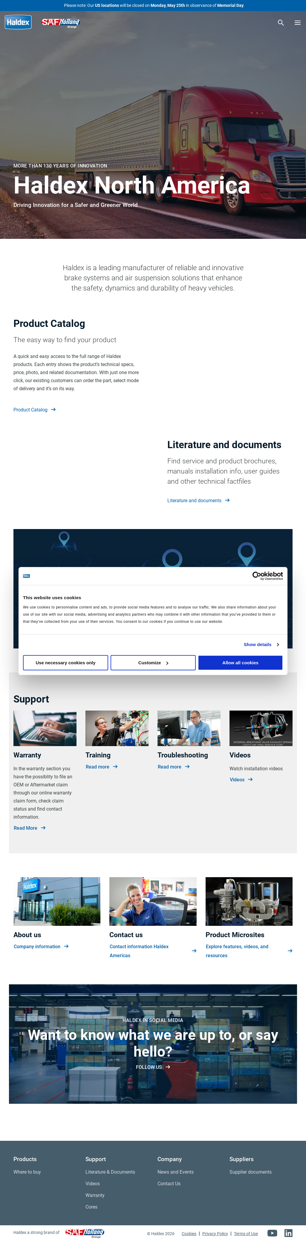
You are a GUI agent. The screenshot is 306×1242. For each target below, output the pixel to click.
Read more (101, 789)
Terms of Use (246, 1233)
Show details (258, 644)
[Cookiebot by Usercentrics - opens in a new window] (257, 575)
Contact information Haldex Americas (153, 973)
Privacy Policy (215, 1233)
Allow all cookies (240, 662)
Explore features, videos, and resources (249, 973)
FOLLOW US (153, 1089)
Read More (29, 850)
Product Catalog (34, 409)
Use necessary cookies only (65, 662)
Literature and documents (198, 512)
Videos (241, 802)
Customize (153, 662)
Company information (41, 969)
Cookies (189, 1233)
